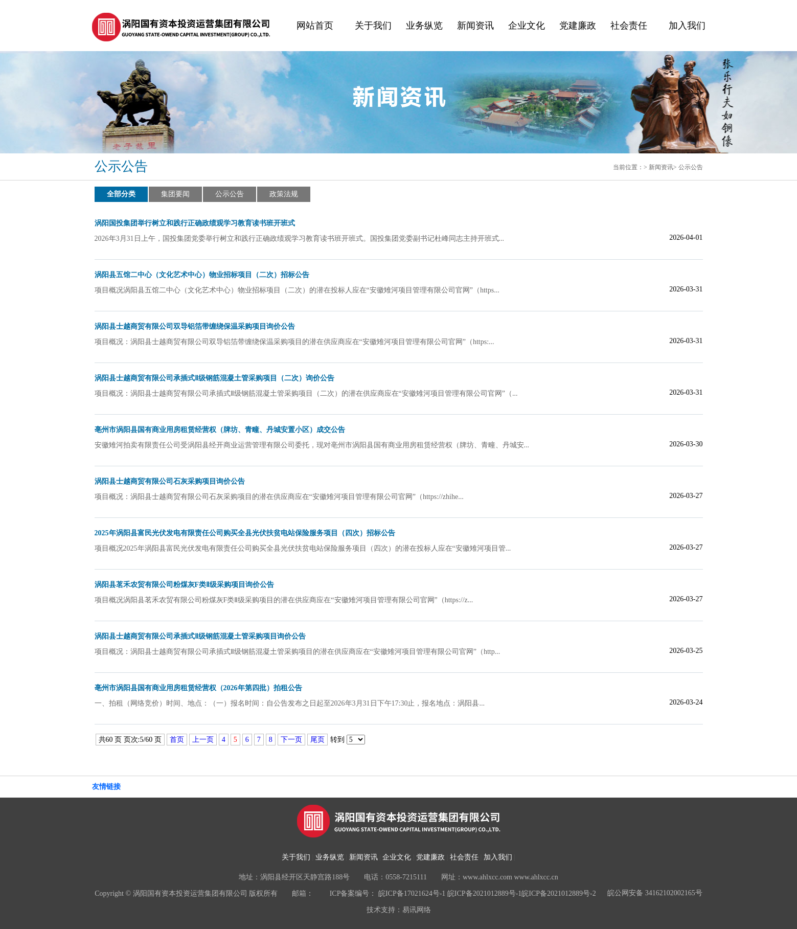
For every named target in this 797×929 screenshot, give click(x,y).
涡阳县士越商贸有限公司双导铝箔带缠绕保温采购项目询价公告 (195, 326)
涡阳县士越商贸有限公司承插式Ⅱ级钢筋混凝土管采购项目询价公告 (200, 636)
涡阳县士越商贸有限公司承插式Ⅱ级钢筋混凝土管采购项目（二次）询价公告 (214, 378)
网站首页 (315, 25)
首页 (177, 739)
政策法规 (283, 194)
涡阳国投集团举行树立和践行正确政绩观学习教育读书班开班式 (195, 223)
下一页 (291, 739)
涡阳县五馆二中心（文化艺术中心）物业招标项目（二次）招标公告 (202, 275)
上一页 (203, 739)
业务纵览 (424, 25)
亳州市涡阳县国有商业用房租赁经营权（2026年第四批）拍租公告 (198, 688)
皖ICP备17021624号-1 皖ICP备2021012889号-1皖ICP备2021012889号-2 (487, 893)
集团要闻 (175, 194)
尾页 (317, 739)
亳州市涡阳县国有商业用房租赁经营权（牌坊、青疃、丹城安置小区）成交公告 (220, 430)
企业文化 (526, 25)
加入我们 (687, 25)
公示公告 (690, 167)
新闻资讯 (475, 25)
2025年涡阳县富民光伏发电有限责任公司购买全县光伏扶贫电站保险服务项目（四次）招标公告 (245, 533)
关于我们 (373, 25)
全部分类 (121, 194)
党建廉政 (577, 25)
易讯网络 (416, 910)
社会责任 (628, 25)
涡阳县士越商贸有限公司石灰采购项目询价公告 (170, 481)
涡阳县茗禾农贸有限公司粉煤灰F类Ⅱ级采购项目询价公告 (185, 584)
